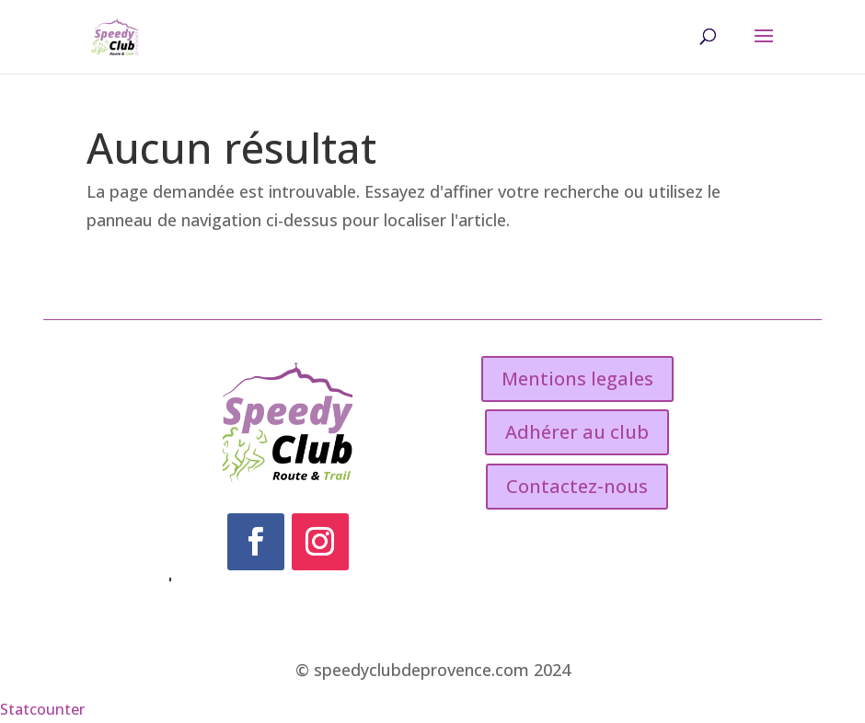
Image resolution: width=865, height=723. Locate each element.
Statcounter (42, 709)
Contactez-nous (577, 486)
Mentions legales (577, 378)
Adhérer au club (577, 431)
